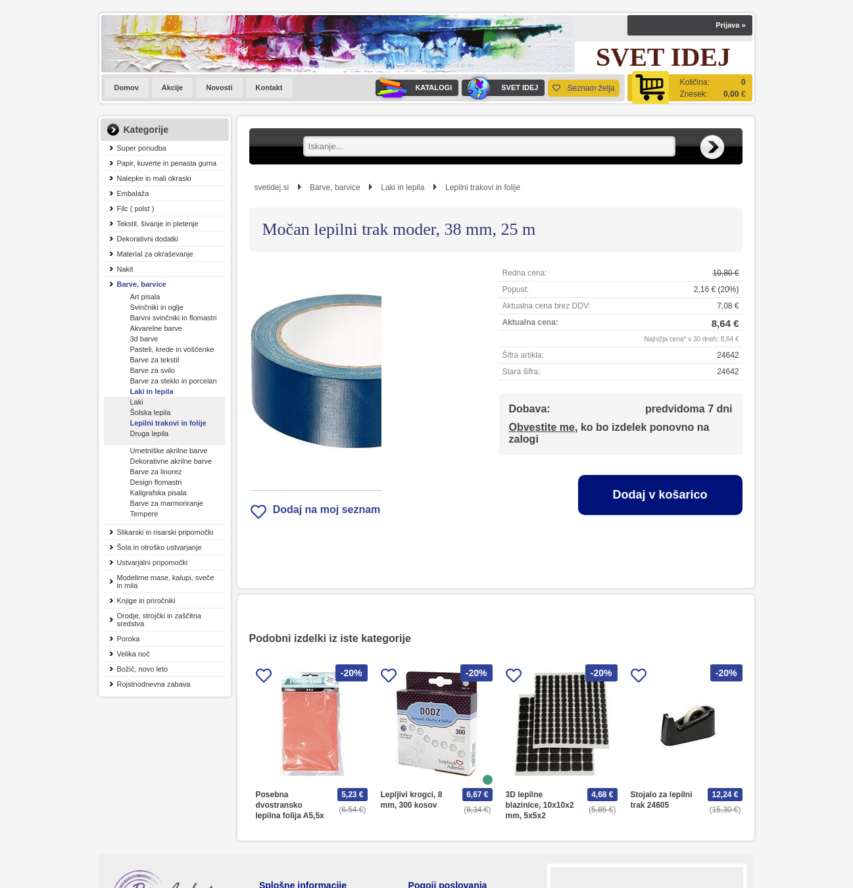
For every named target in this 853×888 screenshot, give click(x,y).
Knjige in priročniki (146, 600)
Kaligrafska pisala (158, 493)
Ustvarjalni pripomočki (152, 562)
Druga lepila (149, 433)
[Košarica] (689, 87)
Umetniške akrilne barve (169, 451)
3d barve (144, 339)
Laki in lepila (152, 391)
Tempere (144, 514)
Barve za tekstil (155, 360)
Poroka (128, 639)
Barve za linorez (156, 472)
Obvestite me (542, 427)
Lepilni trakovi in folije (168, 423)
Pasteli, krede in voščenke (172, 349)
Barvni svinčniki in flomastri (173, 318)
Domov (126, 87)
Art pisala (145, 297)
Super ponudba (141, 148)
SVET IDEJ (500, 88)
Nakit (125, 269)
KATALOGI (414, 88)
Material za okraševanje (155, 254)
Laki (136, 402)
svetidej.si (272, 187)
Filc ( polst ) (136, 208)
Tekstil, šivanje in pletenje (158, 224)
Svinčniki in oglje (156, 307)
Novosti (219, 87)
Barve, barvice (141, 284)
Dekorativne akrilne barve (171, 461)
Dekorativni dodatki (148, 239)
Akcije (172, 87)
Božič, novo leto (142, 669)
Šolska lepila (150, 412)
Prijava (730, 25)
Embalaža (133, 193)
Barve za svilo (152, 370)
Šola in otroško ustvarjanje (159, 547)
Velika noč (133, 654)
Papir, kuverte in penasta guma (167, 163)
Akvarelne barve (156, 328)
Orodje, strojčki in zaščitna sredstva (159, 620)
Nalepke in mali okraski (154, 178)
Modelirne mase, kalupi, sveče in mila (165, 581)
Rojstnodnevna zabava (154, 684)
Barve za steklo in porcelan (173, 381)
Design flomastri (156, 482)
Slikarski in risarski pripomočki (165, 532)
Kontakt (269, 87)
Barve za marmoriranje (166, 503)
